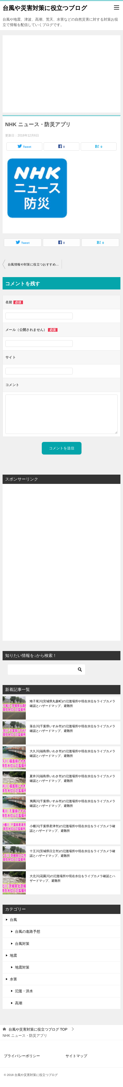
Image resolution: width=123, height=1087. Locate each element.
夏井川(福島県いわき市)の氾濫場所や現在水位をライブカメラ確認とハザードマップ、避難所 (72, 778)
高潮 (18, 1003)
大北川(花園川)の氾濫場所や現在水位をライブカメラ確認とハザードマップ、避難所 (72, 878)
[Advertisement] (61, 71)
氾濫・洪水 (24, 991)
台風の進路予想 (27, 931)
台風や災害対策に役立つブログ (45, 7)
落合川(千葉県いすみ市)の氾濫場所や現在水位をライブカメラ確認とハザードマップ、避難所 (72, 728)
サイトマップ (76, 1056)
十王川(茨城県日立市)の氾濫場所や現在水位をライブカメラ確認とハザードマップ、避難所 (72, 853)
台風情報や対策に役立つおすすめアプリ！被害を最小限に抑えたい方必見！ (35, 264)
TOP (38, 1029)
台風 (13, 920)
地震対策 (22, 967)
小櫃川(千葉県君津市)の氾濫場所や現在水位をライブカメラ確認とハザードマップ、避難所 (72, 828)
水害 (13, 979)
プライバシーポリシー (22, 1056)
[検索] (46, 669)
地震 (13, 955)
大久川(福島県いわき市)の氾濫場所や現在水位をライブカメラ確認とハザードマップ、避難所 (72, 753)
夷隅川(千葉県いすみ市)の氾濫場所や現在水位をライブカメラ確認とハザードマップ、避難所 (72, 803)
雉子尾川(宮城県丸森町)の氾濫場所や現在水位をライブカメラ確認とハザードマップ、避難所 (72, 703)
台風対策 (22, 944)
